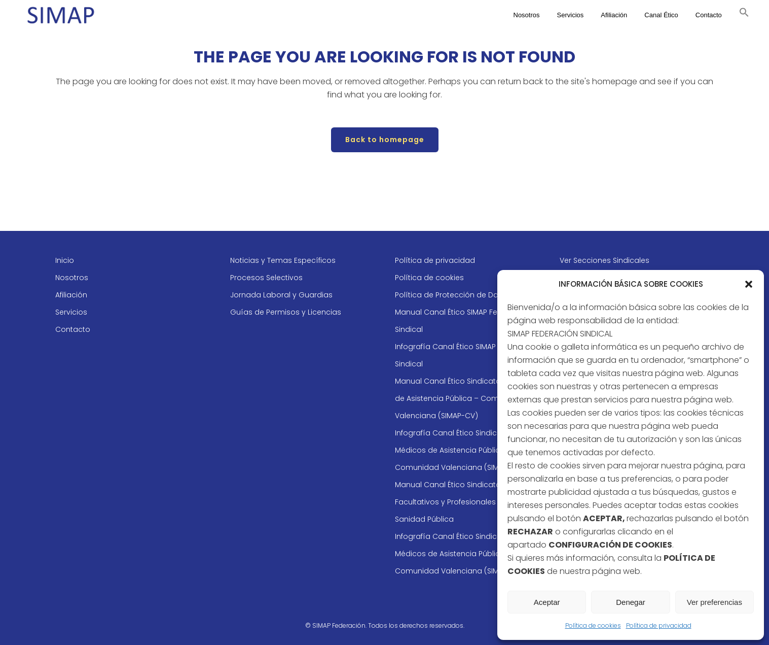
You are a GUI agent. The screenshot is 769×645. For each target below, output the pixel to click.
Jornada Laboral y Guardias (281, 295)
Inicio (64, 260)
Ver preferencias (714, 602)
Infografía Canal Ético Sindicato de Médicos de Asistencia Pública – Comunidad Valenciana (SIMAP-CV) (459, 450)
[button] (749, 284)
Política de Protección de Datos (452, 295)
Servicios (71, 312)
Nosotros (71, 278)
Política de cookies (593, 625)
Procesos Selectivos (266, 278)
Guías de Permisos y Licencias (285, 312)
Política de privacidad (658, 625)
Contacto (72, 329)
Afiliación (71, 295)
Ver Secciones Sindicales (604, 260)
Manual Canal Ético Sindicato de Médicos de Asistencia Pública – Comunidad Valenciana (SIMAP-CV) (470, 398)
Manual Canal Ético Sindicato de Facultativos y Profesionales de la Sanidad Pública (455, 502)
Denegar (630, 602)
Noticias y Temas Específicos (283, 260)
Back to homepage (384, 139)
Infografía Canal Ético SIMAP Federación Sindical (467, 355)
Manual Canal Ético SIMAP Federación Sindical (462, 320)
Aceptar (547, 602)
